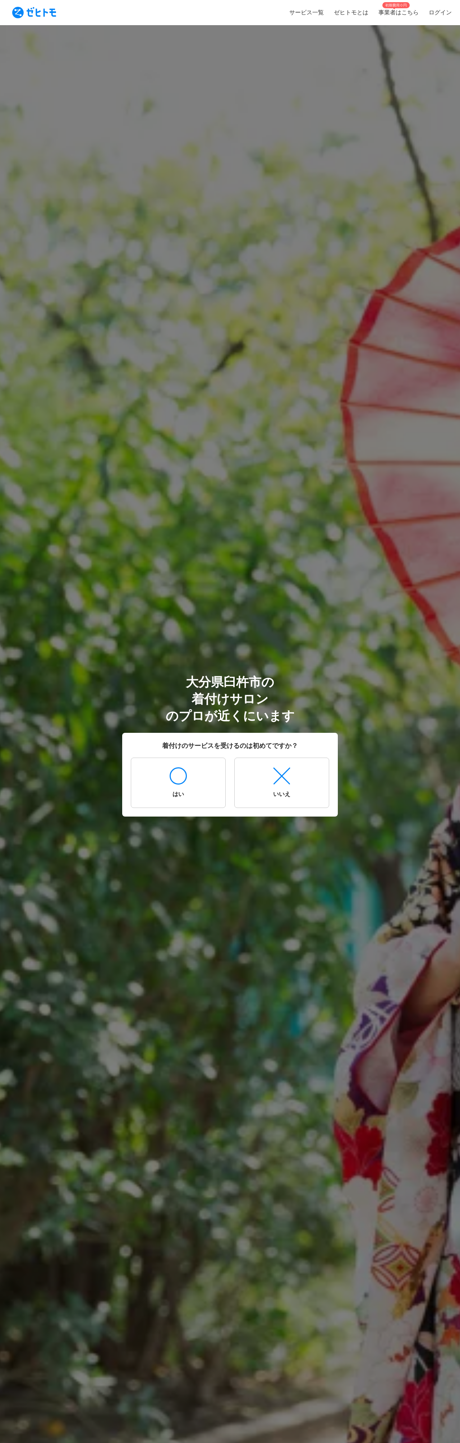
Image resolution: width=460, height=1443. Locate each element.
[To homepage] (34, 12)
